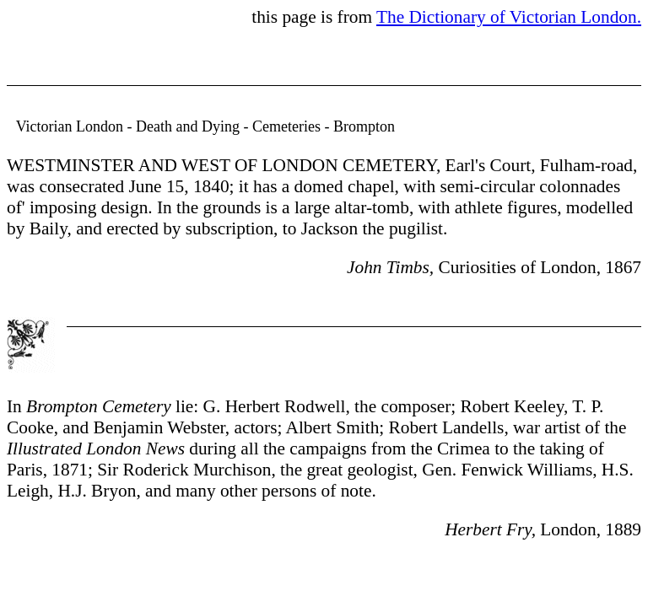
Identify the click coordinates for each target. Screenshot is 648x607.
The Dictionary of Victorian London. (508, 17)
